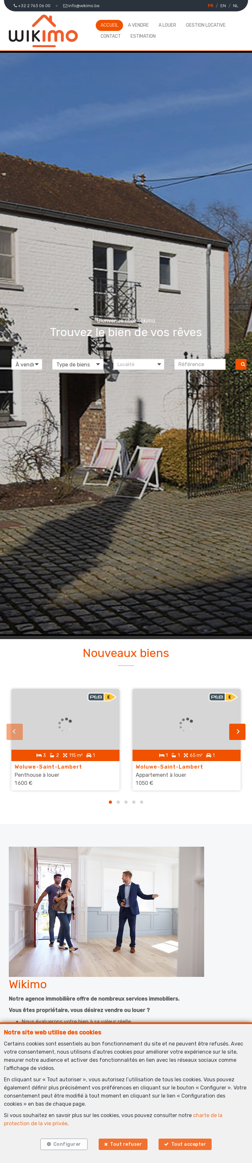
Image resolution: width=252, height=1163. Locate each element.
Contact (111, 36)
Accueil (109, 25)
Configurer (67, 1144)
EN (223, 5)
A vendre (138, 25)
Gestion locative (206, 25)
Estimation (143, 36)
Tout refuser (126, 1144)
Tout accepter (188, 1144)
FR (210, 5)
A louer (167, 25)
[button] (139, 364)
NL (235, 5)
